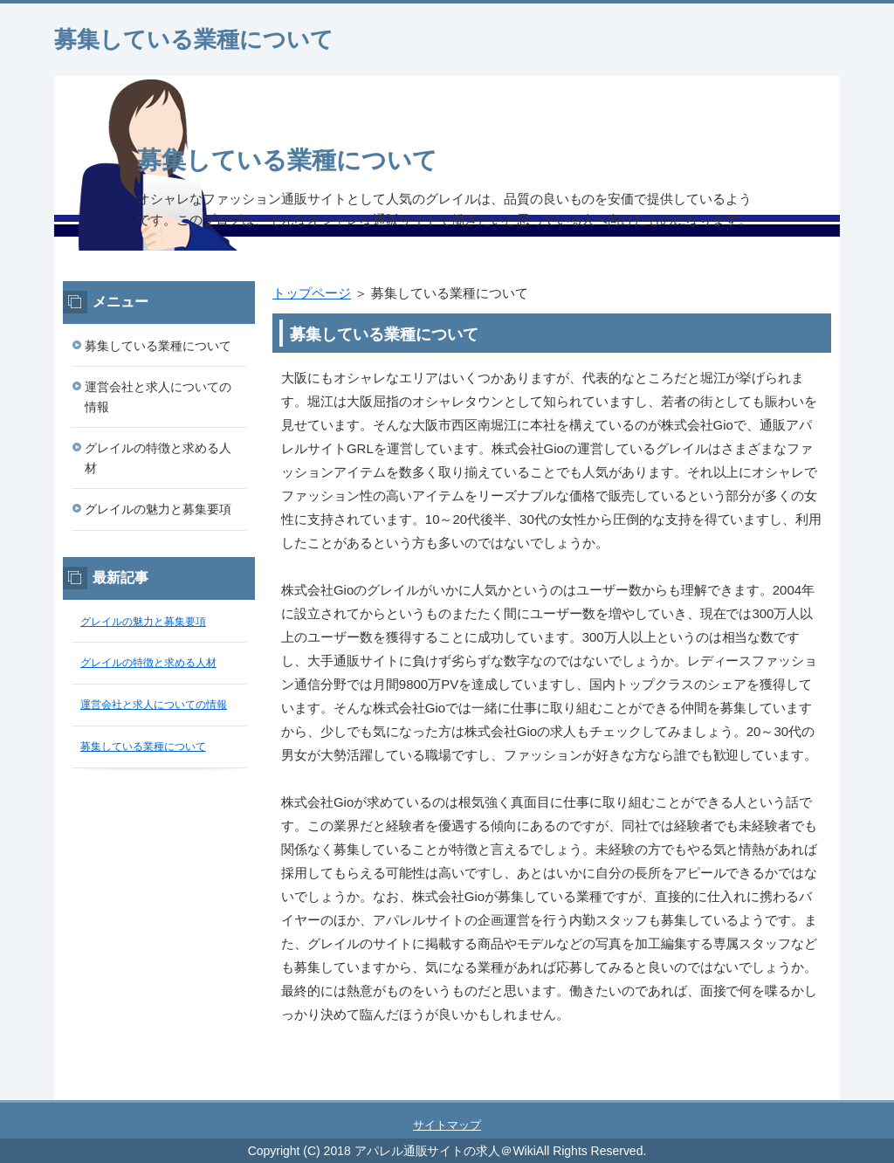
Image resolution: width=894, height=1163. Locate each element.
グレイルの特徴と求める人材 (158, 458)
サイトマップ (447, 1125)
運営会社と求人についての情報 (158, 397)
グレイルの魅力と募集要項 (158, 509)
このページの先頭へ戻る (787, 1090)
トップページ (311, 293)
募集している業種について (194, 39)
